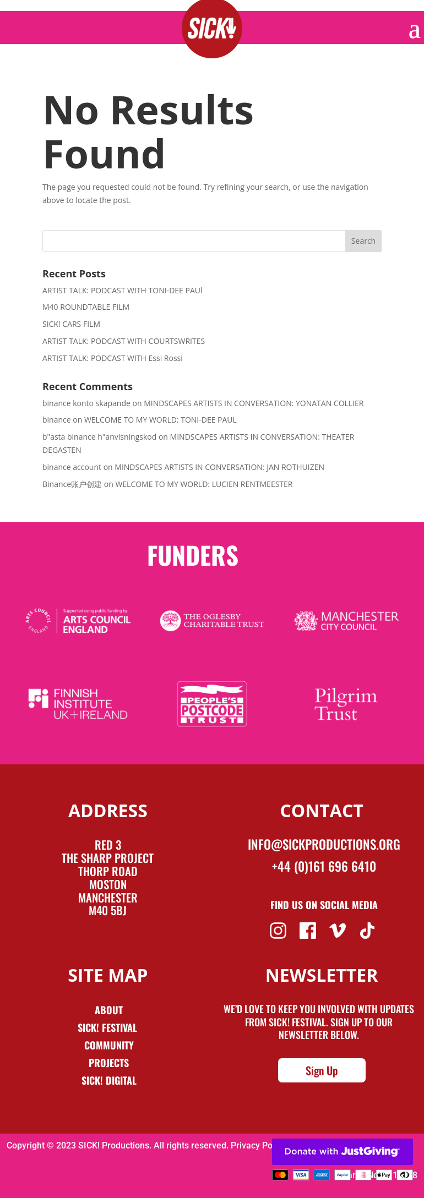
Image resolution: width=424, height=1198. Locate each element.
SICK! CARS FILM (71, 324)
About (109, 1010)
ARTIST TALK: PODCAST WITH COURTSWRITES (123, 341)
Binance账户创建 (72, 484)
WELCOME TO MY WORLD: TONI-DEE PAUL (160, 419)
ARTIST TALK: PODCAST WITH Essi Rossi (112, 358)
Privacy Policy (258, 1145)
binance (56, 419)
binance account (71, 467)
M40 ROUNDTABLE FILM (85, 307)
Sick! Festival (109, 1027)
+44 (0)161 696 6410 (324, 866)
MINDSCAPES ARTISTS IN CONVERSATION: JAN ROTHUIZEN (219, 467)
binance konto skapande (86, 403)
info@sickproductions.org (324, 844)
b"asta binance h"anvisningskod (99, 436)
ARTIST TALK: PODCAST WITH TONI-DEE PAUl (122, 290)
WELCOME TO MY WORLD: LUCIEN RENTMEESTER (203, 484)
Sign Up (322, 1070)
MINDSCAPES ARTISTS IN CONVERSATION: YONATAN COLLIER (253, 403)
